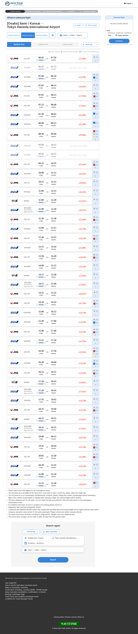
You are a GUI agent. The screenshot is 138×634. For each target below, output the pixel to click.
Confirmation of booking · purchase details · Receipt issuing (26, 590)
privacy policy (59, 617)
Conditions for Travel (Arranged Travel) (19, 599)
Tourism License (70, 617)
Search (53, 560)
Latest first (43, 44)
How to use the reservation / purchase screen (21, 585)
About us (81, 617)
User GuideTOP (11, 583)
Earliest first (19, 44)
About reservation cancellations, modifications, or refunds (25, 592)
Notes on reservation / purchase (16, 587)
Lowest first (67, 44)
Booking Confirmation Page (15, 594)
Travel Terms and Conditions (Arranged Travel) (21, 596)
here (60, 505)
